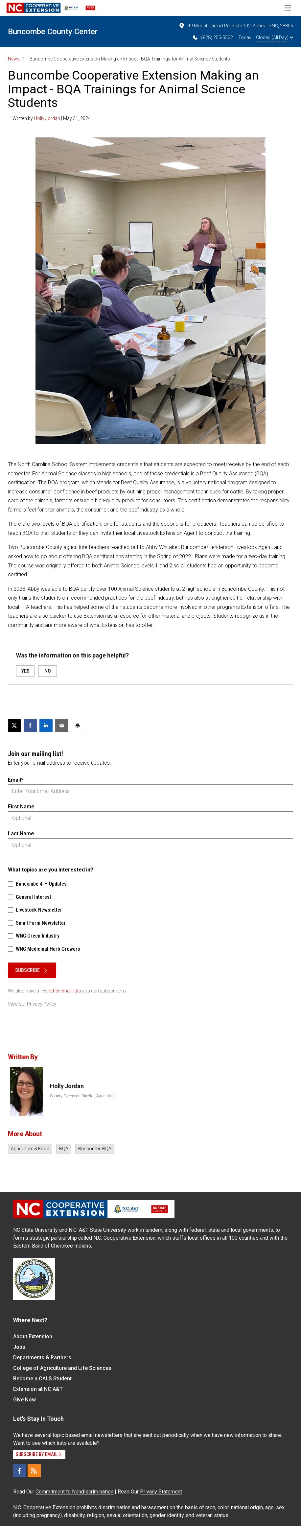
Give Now (24, 1399)
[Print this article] (77, 725)
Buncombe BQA (94, 1148)
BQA (63, 1148)
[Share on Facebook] (30, 725)
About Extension (32, 1336)
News (14, 58)
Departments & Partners (42, 1357)
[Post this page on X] (14, 725)
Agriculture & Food (30, 1148)
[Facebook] (19, 1470)
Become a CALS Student (42, 1378)
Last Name (21, 833)
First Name (21, 806)
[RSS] (34, 1470)
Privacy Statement (161, 1492)
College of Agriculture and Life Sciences (62, 1368)
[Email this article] (61, 725)
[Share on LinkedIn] (46, 725)
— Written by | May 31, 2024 (49, 118)
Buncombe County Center (53, 31)
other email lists (65, 990)
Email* (15, 780)
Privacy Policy (41, 1004)
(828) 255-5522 (212, 37)
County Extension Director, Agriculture (82, 1096)
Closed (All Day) (274, 37)
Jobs (19, 1347)
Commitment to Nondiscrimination (74, 1492)
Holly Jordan (47, 118)
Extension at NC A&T (38, 1389)
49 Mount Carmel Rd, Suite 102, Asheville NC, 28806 (235, 25)
